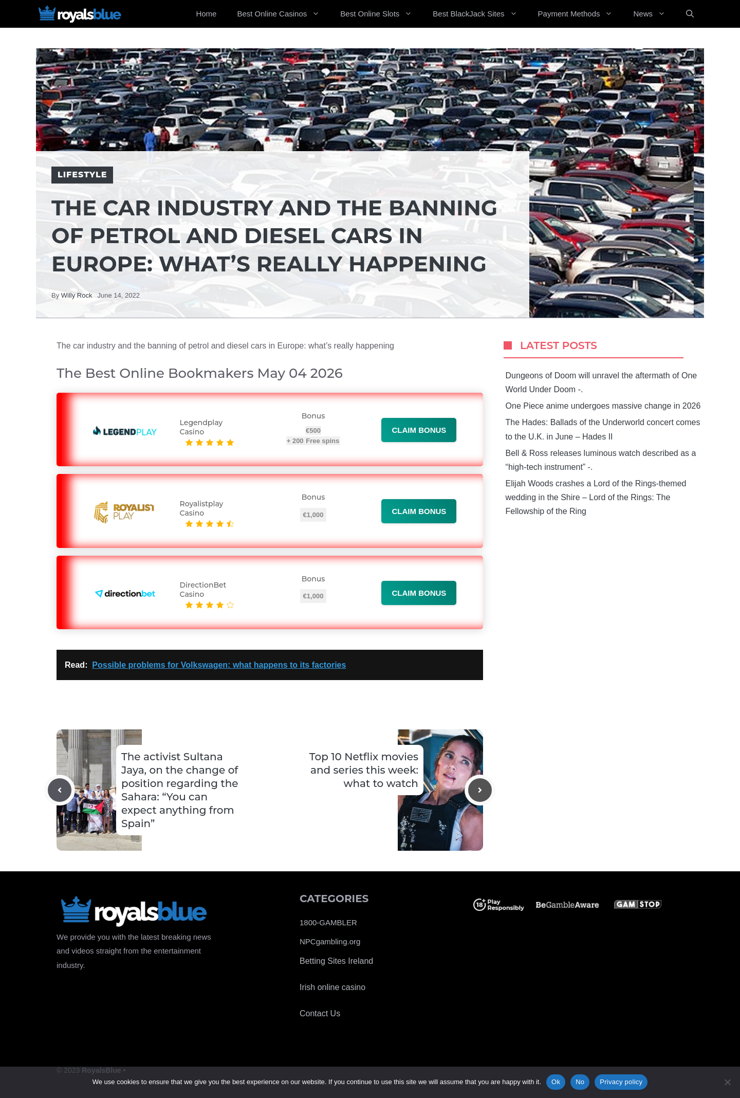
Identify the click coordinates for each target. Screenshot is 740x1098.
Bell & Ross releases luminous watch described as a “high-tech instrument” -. (601, 460)
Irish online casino (332, 987)
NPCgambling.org (330, 941)
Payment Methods (580, 14)
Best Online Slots (381, 14)
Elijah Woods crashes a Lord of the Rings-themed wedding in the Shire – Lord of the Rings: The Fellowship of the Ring (596, 497)
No (580, 1082)
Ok (555, 1082)
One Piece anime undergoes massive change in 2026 (603, 405)
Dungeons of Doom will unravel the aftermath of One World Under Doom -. (601, 382)
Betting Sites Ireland (336, 961)
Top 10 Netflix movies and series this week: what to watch (363, 770)
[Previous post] (59, 790)
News (654, 14)
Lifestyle (82, 174)
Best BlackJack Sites (480, 14)
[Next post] (480, 790)
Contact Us (320, 1013)
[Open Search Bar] (690, 14)
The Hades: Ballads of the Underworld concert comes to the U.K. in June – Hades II (603, 429)
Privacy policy (621, 1082)
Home (206, 13)
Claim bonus (419, 430)
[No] (727, 1082)
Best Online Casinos (283, 14)
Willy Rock (76, 295)
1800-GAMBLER (328, 922)
